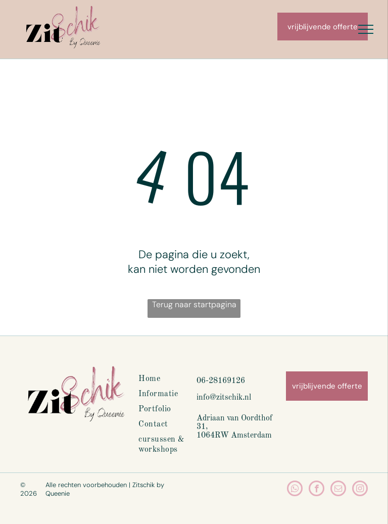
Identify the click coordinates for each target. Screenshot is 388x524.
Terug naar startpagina (194, 304)
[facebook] (316, 490)
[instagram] (360, 490)
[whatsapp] (295, 490)
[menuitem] (174, 379)
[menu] (366, 29)
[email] (338, 490)
